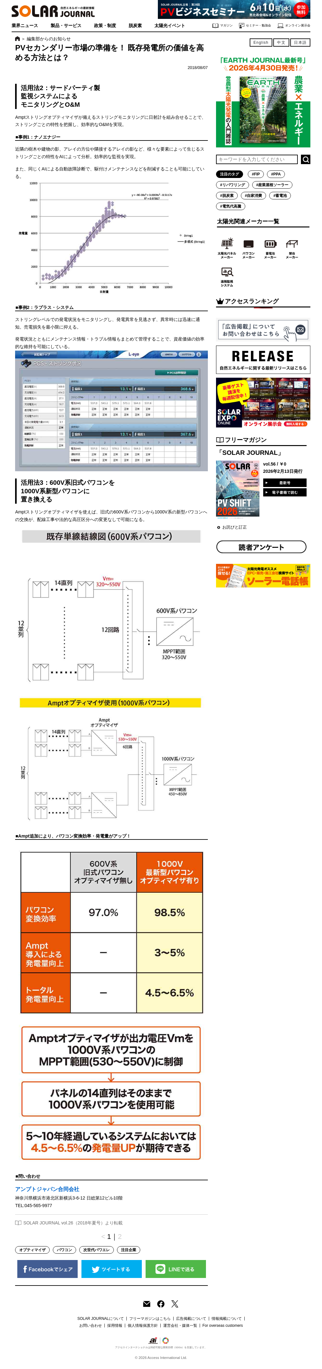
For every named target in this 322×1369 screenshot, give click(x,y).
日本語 (300, 42)
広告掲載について (191, 1318)
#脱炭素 (227, 195)
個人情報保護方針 (143, 1325)
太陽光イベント (169, 25)
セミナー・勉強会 (255, 25)
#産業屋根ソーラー (272, 185)
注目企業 (128, 1250)
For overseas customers (223, 1325)
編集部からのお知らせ (49, 38)
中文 (281, 42)
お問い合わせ (90, 1325)
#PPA (275, 174)
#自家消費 (253, 195)
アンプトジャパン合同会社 (47, 1189)
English (261, 42)
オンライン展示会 (293, 25)
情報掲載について (227, 1318)
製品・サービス (66, 25)
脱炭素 (135, 25)
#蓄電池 (280, 195)
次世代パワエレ (96, 1250)
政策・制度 (105, 25)
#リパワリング (232, 185)
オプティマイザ (32, 1250)
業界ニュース (25, 25)
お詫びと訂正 (234, 527)
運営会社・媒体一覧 (180, 1325)
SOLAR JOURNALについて (100, 1318)
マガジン (222, 25)
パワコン (64, 1250)
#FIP (256, 174)
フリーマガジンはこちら (150, 1318)
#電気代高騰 (230, 206)
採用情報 (114, 1325)
